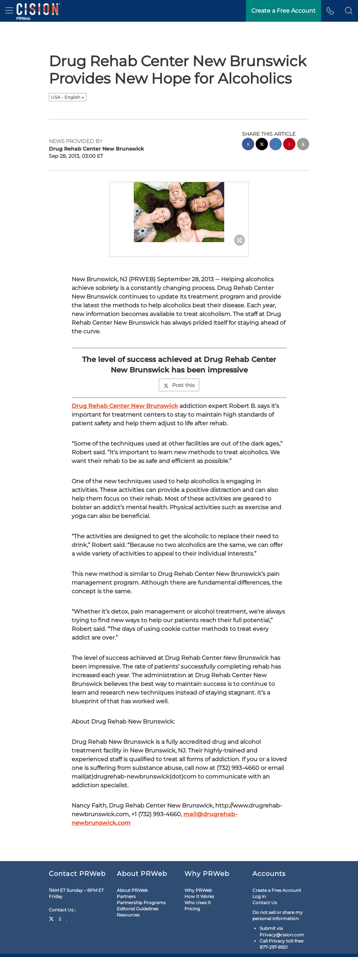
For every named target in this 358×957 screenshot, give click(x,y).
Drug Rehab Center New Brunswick (125, 405)
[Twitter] (52, 918)
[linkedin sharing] (275, 145)
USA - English (67, 97)
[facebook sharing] (248, 145)
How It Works (199, 896)
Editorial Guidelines (137, 908)
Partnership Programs (141, 902)
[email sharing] (303, 145)
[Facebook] (60, 918)
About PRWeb (132, 890)
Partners (126, 896)
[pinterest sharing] (289, 145)
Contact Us (62, 910)
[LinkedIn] (67, 918)
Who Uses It (197, 902)
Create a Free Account (276, 890)
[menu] (9, 11)
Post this (179, 385)
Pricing (192, 908)
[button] (349, 11)
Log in (259, 896)
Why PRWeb (198, 890)
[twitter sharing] (262, 145)
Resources (128, 915)
